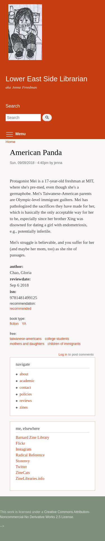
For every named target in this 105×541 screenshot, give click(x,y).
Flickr (20, 443)
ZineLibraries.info (30, 478)
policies (26, 394)
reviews (26, 401)
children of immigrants (64, 344)
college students (57, 339)
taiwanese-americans (25, 339)
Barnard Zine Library (32, 437)
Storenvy (23, 461)
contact (25, 387)
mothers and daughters (27, 344)
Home (10, 142)
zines (24, 407)
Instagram (23, 449)
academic (27, 381)
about (24, 374)
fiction (14, 324)
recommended (20, 309)
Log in (63, 354)
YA (24, 324)
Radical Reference (30, 455)
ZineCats (23, 473)
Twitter (21, 467)
